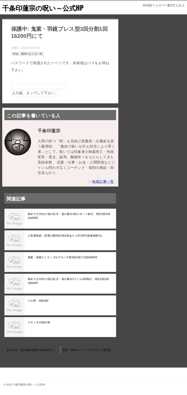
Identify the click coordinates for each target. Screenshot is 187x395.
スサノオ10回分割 (39, 322)
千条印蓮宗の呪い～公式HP (43, 8)
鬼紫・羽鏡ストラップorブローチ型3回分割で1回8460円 (62, 257)
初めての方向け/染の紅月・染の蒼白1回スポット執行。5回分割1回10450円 (69, 216)
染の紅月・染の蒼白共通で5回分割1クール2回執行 (33, 350)
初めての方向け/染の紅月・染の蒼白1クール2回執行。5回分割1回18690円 (68, 281)
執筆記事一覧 (103, 181)
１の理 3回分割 (38, 300)
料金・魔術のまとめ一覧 (27, 53)
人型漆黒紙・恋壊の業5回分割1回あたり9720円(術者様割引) (65, 235)
